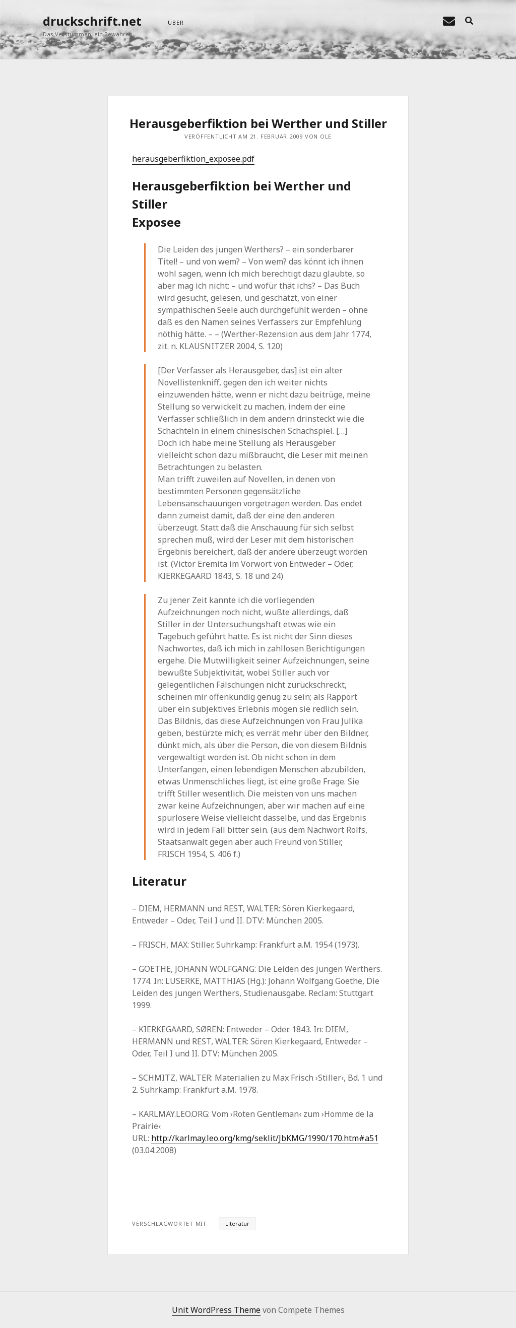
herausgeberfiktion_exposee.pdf (193, 158)
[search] (469, 21)
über (175, 22)
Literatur (237, 1223)
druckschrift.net (92, 21)
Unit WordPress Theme (216, 1309)
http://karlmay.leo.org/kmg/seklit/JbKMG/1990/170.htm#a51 (264, 1138)
